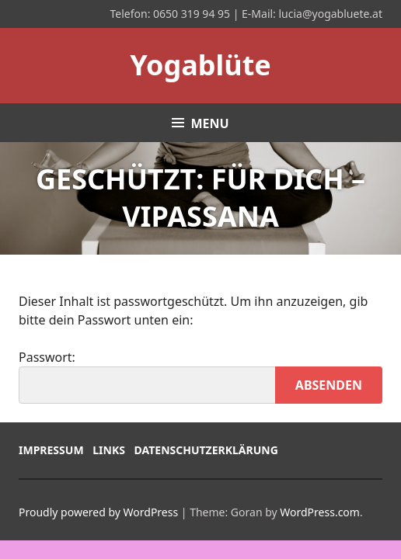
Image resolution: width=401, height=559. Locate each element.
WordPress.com (320, 512)
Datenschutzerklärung (206, 450)
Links (108, 450)
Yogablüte (200, 65)
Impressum (51, 450)
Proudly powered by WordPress (98, 512)
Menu (209, 123)
